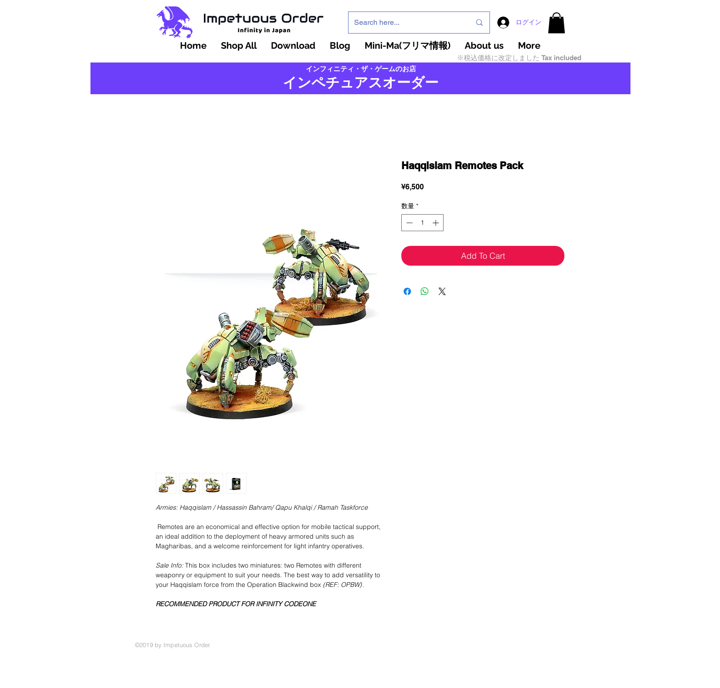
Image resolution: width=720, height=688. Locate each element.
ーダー (418, 82)
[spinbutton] (422, 223)
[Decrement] (408, 223)
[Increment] (436, 223)
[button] (556, 22)
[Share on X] (442, 291)
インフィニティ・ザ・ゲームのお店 (361, 69)
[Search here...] (405, 22)
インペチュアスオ (340, 82)
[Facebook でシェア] (407, 291)
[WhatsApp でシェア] (424, 291)
